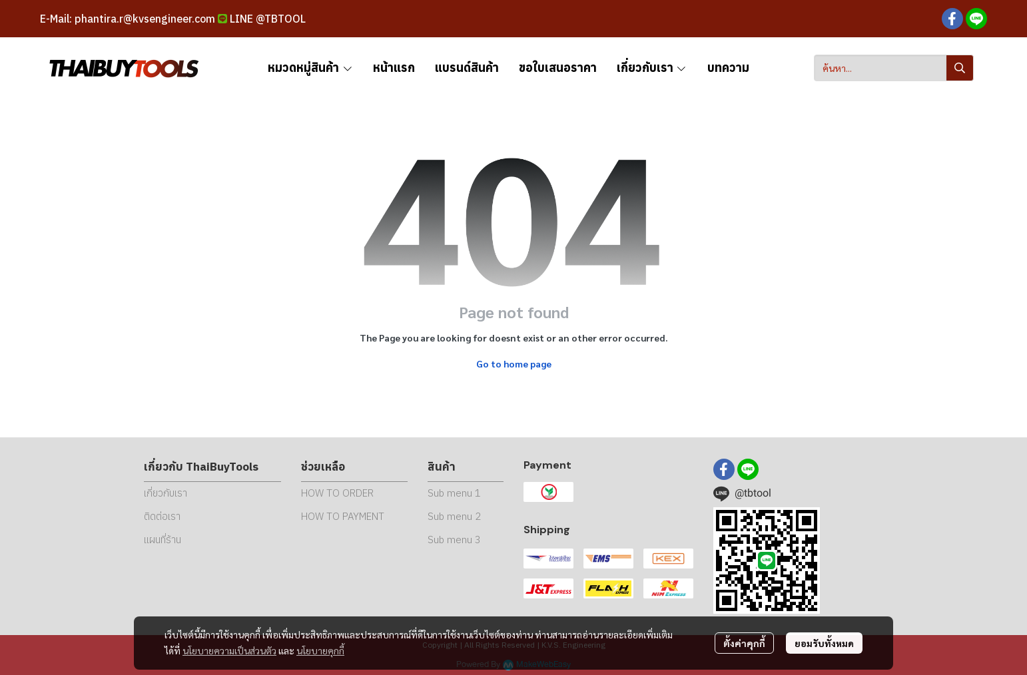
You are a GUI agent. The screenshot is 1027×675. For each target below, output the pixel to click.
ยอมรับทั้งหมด (824, 643)
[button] (894, 68)
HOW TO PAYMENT (342, 516)
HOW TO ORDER (337, 493)
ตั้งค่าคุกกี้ (744, 643)
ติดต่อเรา (162, 516)
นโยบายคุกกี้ (320, 650)
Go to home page (513, 363)
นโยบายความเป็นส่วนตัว (229, 650)
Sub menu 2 (454, 516)
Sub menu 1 (454, 493)
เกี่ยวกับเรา (165, 493)
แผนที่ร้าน (162, 539)
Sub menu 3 (454, 539)
